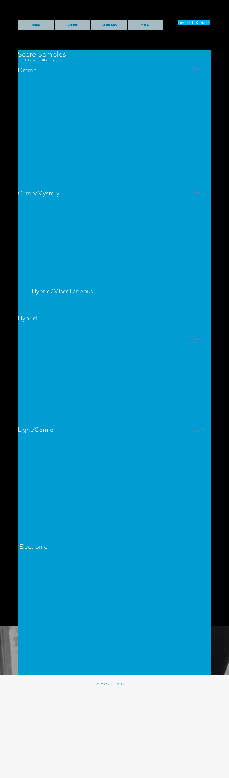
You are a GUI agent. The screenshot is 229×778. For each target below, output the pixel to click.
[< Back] (196, 69)
